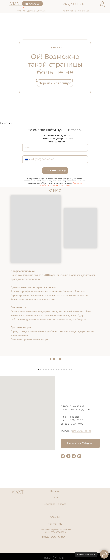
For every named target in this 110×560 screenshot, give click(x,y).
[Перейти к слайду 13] (69, 412)
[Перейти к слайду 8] (56, 412)
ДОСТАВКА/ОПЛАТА (36, 11)
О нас (55, 540)
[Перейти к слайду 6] (51, 412)
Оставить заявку (55, 170)
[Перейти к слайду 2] (40, 412)
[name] (55, 147)
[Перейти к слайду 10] (61, 412)
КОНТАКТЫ (68, 11)
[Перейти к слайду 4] (46, 412)
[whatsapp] (63, 499)
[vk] (74, 499)
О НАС (78, 11)
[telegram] (68, 499)
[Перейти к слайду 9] (58, 412)
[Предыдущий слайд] (6, 386)
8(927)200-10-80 (73, 4)
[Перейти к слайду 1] (38, 412)
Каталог (55, 534)
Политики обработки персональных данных (60, 184)
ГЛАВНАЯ (21, 11)
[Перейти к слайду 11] (64, 412)
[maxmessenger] (79, 499)
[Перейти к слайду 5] (48, 412)
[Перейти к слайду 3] (43, 412)
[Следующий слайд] (104, 386)
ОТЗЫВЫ (86, 11)
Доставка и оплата (55, 547)
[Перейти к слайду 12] (66, 412)
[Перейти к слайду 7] (53, 412)
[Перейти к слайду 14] (71, 412)
